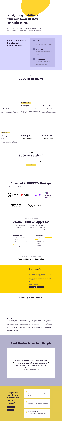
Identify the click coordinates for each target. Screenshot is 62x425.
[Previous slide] (13, 362)
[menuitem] (35, 7)
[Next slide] (48, 362)
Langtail (25, 106)
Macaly (4, 136)
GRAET (4, 105)
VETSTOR (46, 105)
